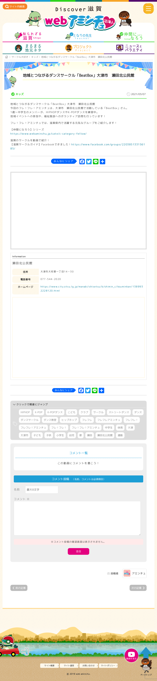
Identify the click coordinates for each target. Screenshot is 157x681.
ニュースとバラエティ (129, 48)
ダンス (138, 412)
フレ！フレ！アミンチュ (86, 427)
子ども (37, 435)
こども (71, 412)
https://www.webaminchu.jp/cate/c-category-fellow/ (48, 133)
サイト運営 (69, 665)
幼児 (71, 435)
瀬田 (89, 435)
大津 (130, 427)
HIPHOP (25, 412)
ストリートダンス (119, 412)
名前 (17, 489)
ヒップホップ (69, 420)
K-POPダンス (55, 412)
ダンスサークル (29, 420)
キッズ (34, 57)
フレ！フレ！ (59, 427)
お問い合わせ (88, 665)
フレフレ (87, 420)
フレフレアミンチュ (108, 420)
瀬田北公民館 (105, 435)
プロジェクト (78, 48)
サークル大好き (20, 57)
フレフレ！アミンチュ (33, 427)
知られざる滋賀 (28, 36)
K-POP (38, 412)
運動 (120, 435)
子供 (48, 435)
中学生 (109, 427)
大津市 (24, 435)
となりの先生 (78, 36)
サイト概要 (49, 665)
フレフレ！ (131, 420)
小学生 (60, 435)
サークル (98, 412)
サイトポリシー (108, 665)
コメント (22, 499)
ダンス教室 (50, 420)
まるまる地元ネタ (28, 48)
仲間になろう (129, 36)
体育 (120, 427)
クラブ (84, 412)
